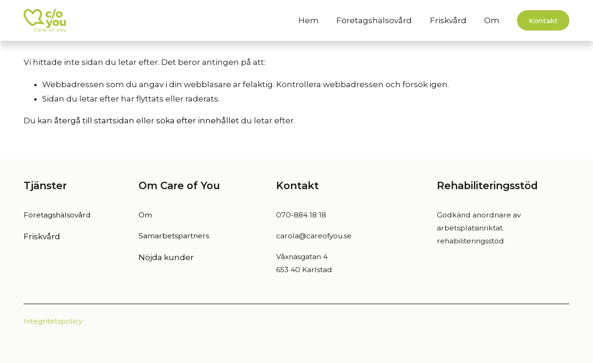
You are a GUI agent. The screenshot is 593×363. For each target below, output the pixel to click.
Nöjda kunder (166, 257)
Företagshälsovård (374, 20)
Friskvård (448, 20)
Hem (308, 20)
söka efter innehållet (197, 120)
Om (145, 214)
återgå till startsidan (94, 120)
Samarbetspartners (174, 235)
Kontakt (543, 20)
